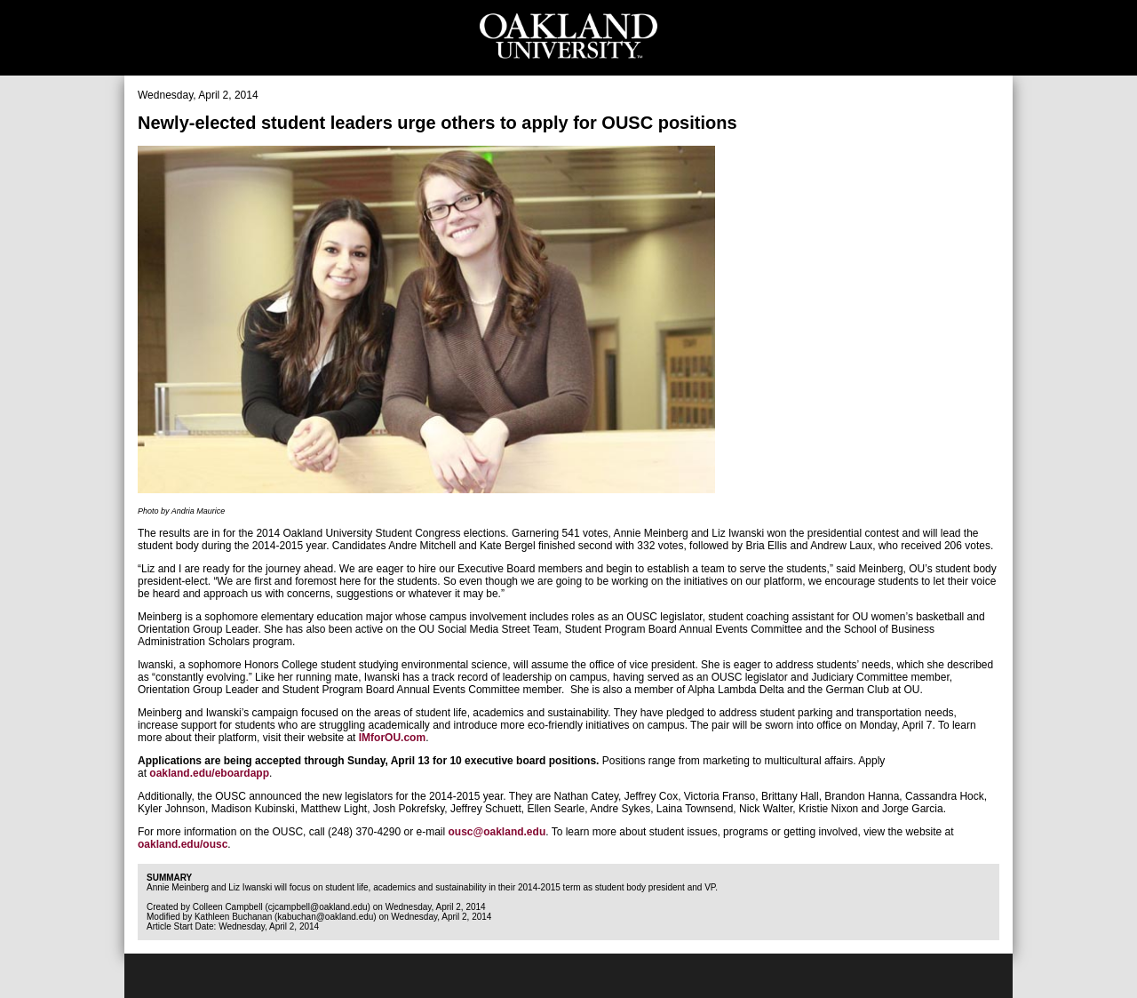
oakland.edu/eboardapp (209, 773)
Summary (169, 877)
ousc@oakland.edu (496, 832)
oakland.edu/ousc (182, 844)
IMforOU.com (392, 737)
